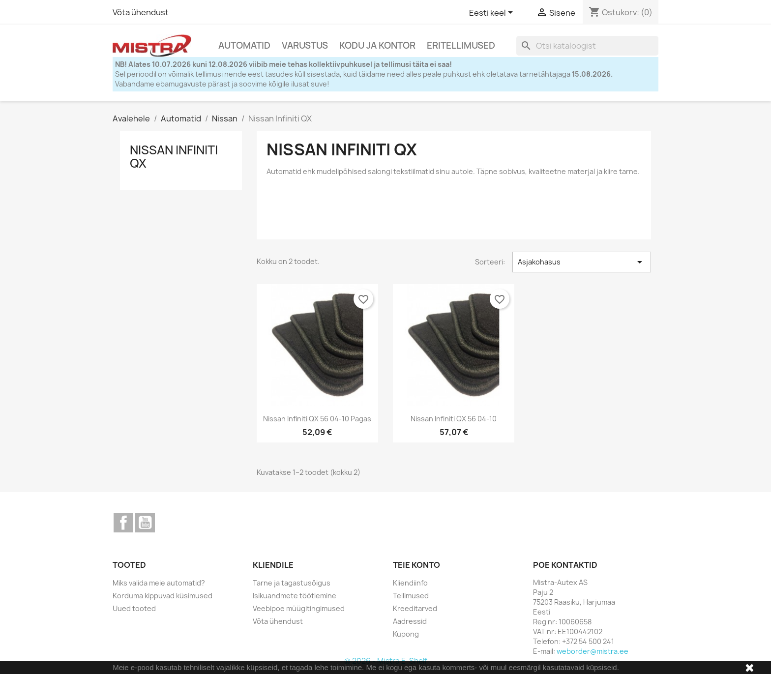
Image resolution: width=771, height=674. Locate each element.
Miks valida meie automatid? (159, 582)
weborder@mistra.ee (592, 651)
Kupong (406, 634)
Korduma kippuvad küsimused (162, 595)
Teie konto (416, 564)
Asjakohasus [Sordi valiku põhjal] (582, 262)
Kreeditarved (415, 608)
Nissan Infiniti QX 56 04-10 (454, 418)
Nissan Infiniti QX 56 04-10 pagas (317, 418)
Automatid (244, 45)
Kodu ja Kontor (377, 45)
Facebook (123, 522)
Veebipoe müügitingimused (299, 608)
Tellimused (411, 595)
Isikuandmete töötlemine (294, 595)
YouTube (145, 522)
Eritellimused (461, 45)
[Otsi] (587, 46)
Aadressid (410, 621)
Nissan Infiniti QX (174, 156)
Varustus (305, 45)
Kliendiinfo (410, 582)
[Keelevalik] (492, 13)
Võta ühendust (141, 12)
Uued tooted (134, 608)
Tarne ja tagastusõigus (291, 582)
